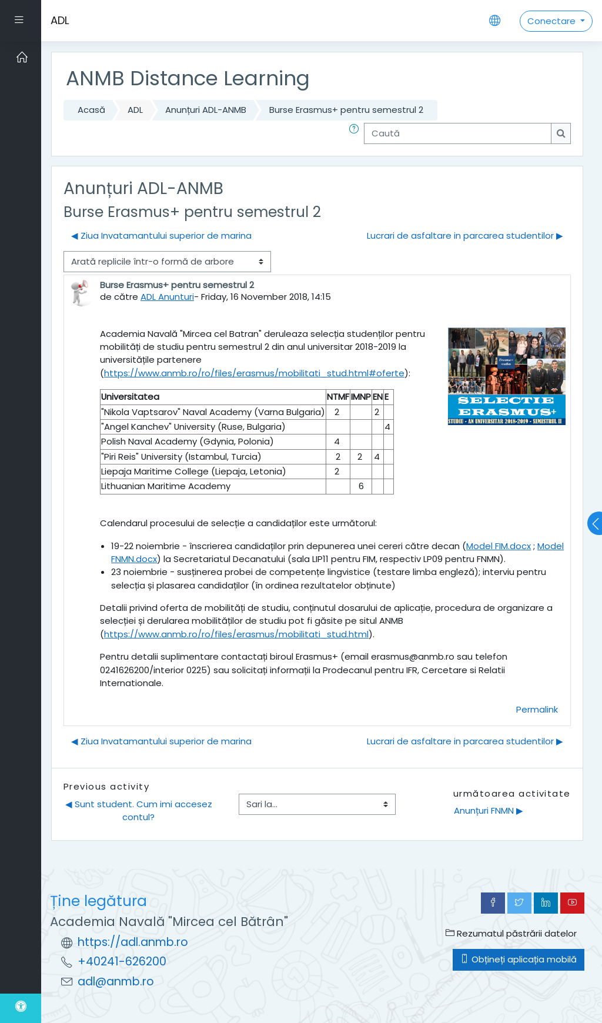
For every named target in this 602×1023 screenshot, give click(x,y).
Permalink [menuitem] (537, 709)
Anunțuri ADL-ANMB (205, 109)
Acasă (91, 109)
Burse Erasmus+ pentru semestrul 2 (346, 109)
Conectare (552, 21)
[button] (356, 133)
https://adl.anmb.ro (133, 942)
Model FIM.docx (498, 546)
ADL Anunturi (167, 296)
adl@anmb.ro (116, 981)
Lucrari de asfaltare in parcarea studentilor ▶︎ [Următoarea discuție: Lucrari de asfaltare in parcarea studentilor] (465, 235)
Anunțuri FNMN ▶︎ (488, 810)
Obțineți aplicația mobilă (518, 959)
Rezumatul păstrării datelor (511, 933)
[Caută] (457, 133)
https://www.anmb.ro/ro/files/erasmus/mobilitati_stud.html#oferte (254, 373)
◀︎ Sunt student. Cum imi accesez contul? (140, 810)
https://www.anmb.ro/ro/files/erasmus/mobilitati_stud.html (236, 634)
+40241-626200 (122, 961)
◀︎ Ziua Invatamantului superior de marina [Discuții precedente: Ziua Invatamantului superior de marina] (161, 235)
